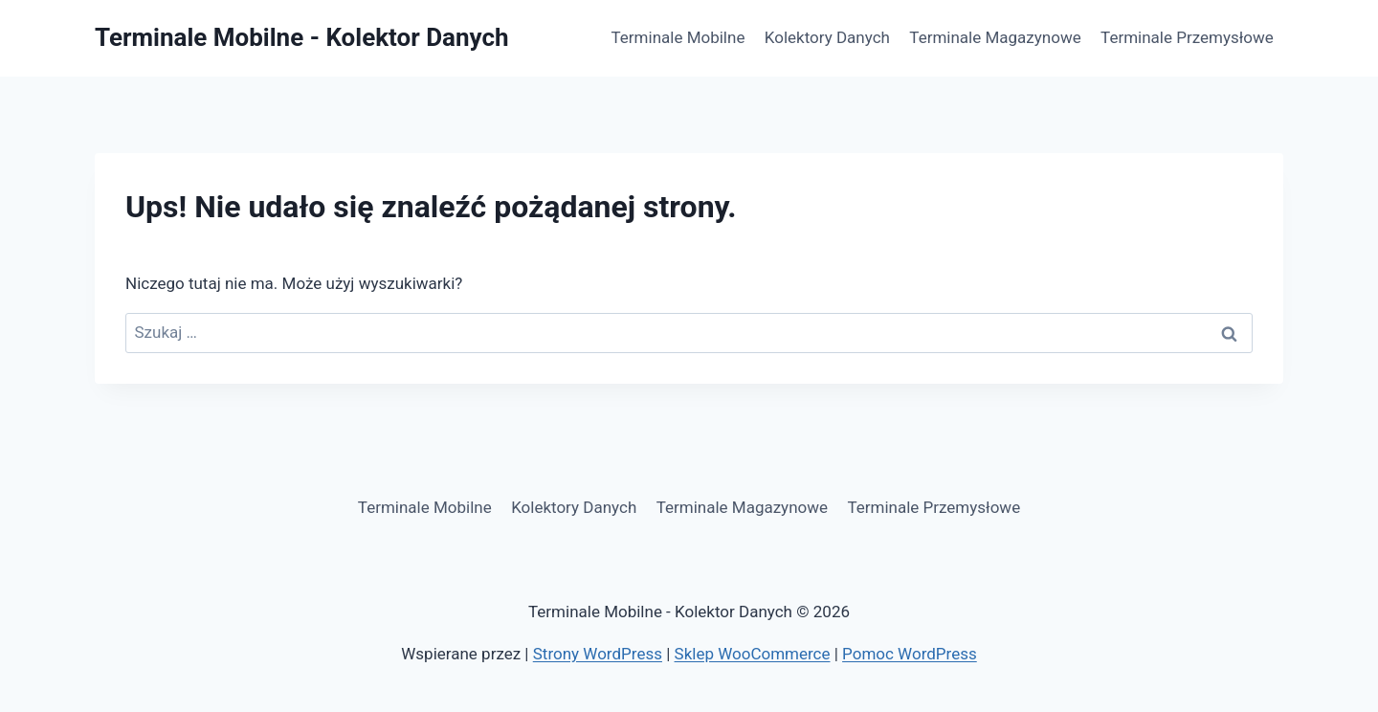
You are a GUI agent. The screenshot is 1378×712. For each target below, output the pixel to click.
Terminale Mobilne (678, 37)
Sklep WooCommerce (753, 653)
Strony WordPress (597, 653)
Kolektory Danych (827, 37)
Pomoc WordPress (909, 653)
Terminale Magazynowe (994, 37)
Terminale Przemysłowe (1187, 37)
